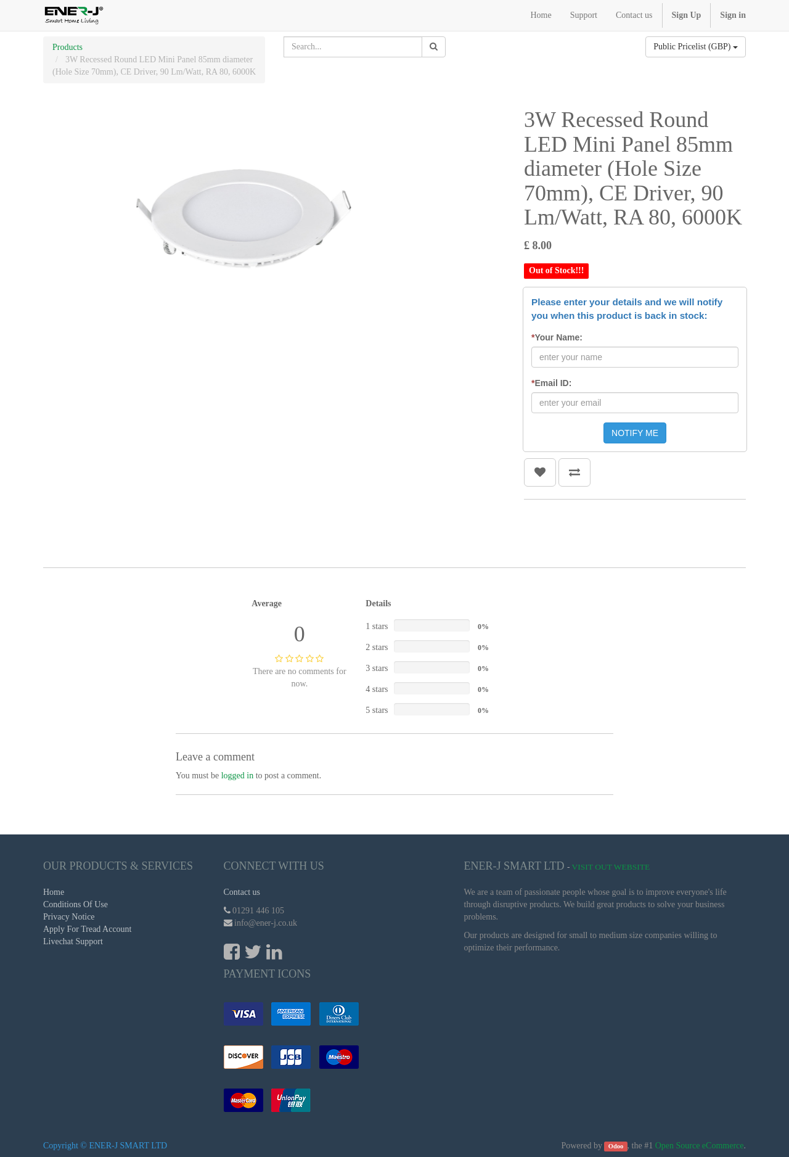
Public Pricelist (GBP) (695, 46)
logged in (237, 775)
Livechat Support (73, 941)
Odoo (616, 1146)
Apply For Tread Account (87, 929)
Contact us (242, 892)
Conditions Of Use (75, 904)
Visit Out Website (611, 866)
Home (53, 892)
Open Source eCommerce (699, 1145)
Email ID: (551, 383)
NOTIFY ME (634, 433)
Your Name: (557, 337)
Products (67, 47)
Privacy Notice (69, 916)
